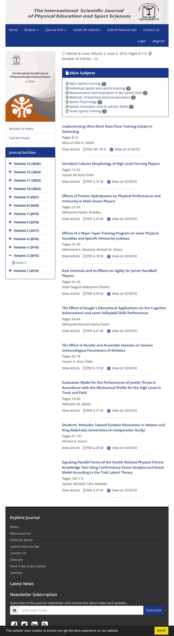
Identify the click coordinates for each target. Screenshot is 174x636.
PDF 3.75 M (93, 181)
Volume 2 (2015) (26, 255)
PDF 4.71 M (93, 410)
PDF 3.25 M (93, 219)
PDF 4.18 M (93, 256)
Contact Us (151, 30)
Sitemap (16, 573)
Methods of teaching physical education (102, 97)
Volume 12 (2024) (27, 172)
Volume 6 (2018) (26, 222)
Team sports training (88, 111)
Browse (31, 30)
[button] (120, 631)
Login (142, 41)
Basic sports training (87, 83)
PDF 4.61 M (93, 331)
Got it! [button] (161, 630)
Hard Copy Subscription (28, 566)
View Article (71, 149)
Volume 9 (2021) (26, 197)
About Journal (20, 533)
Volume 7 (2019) (26, 213)
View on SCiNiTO (124, 149)
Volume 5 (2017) (26, 230)
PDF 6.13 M (93, 368)
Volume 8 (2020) (26, 205)
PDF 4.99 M (93, 293)
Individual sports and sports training (100, 88)
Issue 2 (19, 262)
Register (159, 41)
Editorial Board (21, 540)
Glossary (16, 559)
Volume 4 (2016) (26, 238)
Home (13, 30)
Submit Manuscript (121, 30)
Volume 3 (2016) (26, 247)
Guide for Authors (86, 30)
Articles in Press (21, 128)
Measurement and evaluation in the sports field (108, 93)
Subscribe (153, 610)
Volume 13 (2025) (27, 163)
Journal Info (56, 30)
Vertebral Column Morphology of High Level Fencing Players (111, 163)
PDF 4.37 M (93, 490)
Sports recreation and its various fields (101, 106)
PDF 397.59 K (94, 149)
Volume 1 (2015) (26, 270)
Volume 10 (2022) (27, 188)
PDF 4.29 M (93, 448)
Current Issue (19, 138)
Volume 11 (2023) (27, 180)
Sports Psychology (85, 102)
